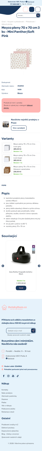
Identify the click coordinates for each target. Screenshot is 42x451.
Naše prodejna (7, 393)
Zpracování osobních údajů (12, 437)
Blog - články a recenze (10, 434)
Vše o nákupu (7, 405)
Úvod (4, 21)
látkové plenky (7, 24)
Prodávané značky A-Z (10, 424)
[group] (21, 265)
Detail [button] (21, 288)
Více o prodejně (19, 128)
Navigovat (31, 1)
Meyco (20, 93)
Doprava (5, 399)
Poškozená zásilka (8, 409)
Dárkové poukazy (8, 427)
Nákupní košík (31, 9)
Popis (4, 185)
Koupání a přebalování (16, 21)
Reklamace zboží (8, 412)
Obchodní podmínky (9, 396)
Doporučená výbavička (10, 431)
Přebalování (30, 21)
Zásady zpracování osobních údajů (18, 335)
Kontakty (5, 390)
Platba (4, 402)
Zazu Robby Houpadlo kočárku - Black (21, 273)
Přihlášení (25, 9)
